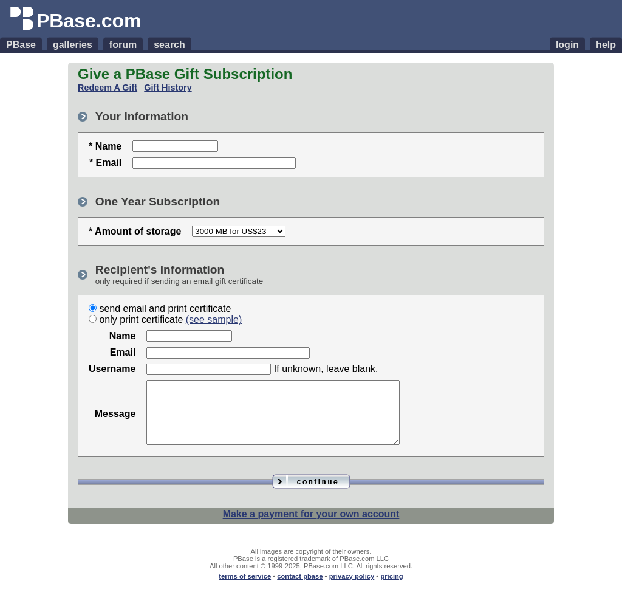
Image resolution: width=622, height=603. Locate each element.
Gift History (167, 87)
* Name (105, 146)
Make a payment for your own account (311, 527)
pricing (391, 589)
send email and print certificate (165, 308)
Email (123, 352)
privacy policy (352, 589)
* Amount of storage (135, 231)
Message (115, 420)
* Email (105, 162)
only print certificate (141, 319)
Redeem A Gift (107, 87)
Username (112, 369)
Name (122, 336)
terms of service (245, 589)
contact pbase (300, 589)
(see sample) (214, 319)
